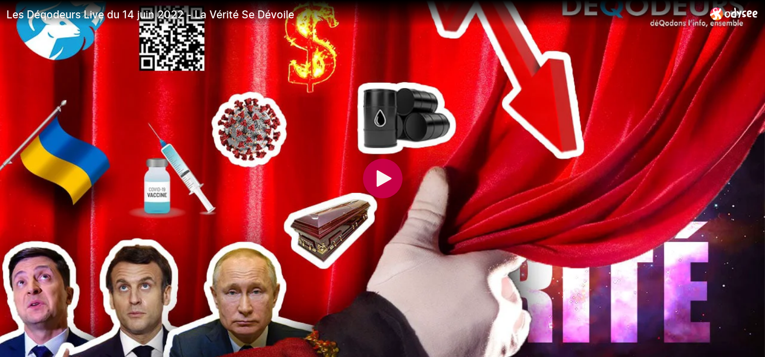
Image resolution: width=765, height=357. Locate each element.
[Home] (734, 13)
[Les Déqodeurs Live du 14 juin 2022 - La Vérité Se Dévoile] (354, 14)
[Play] (383, 178)
